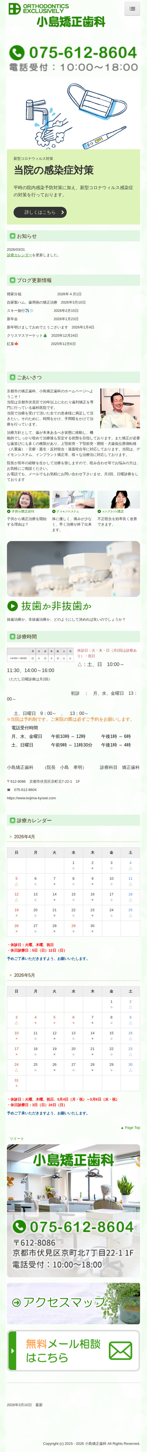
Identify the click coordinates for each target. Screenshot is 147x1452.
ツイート (17, 1139)
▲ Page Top (130, 1127)
